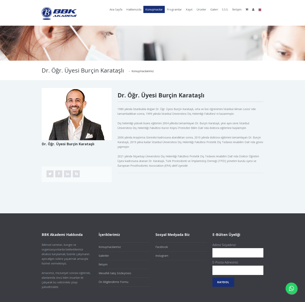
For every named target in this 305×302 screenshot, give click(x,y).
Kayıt (189, 9)
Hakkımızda (133, 9)
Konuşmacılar (154, 9)
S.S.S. (225, 9)
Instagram (161, 255)
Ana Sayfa (116, 9)
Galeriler (104, 255)
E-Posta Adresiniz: (225, 262)
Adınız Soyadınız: (224, 245)
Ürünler (201, 9)
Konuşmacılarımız (142, 71)
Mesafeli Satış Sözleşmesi (115, 273)
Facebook (161, 247)
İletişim (237, 9)
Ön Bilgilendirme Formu (113, 282)
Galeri (214, 9)
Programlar (174, 9)
